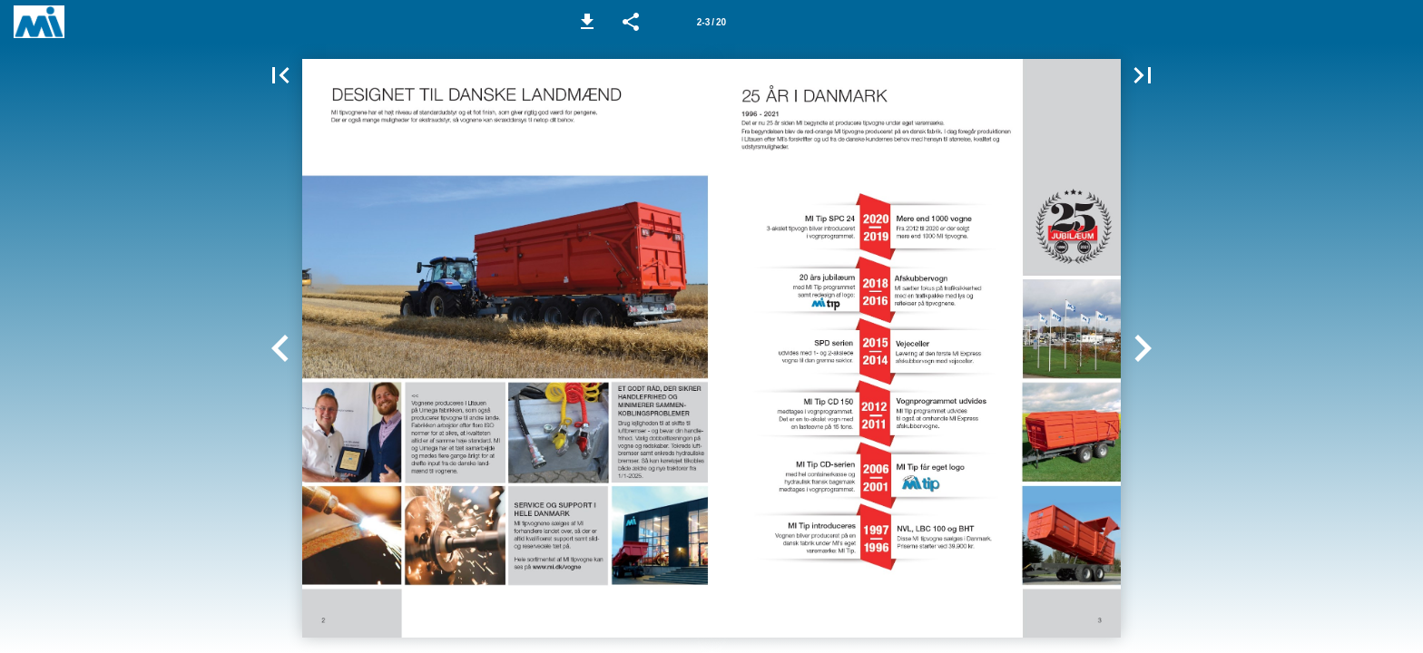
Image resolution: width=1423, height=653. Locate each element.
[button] (587, 22)
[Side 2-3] (711, 22)
